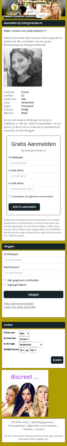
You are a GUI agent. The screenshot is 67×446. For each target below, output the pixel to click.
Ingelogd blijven (16, 284)
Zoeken (57, 360)
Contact (40, 429)
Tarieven (27, 429)
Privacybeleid (16, 425)
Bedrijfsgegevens (42, 422)
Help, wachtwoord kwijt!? (19, 303)
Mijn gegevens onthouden (22, 280)
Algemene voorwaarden (41, 425)
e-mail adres (16, 170)
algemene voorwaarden (40, 196)
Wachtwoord (11, 267)
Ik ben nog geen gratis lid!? (20, 307)
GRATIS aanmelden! (24, 206)
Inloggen (33, 294)
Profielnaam (16, 157)
